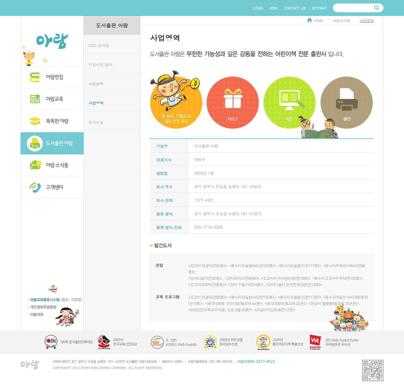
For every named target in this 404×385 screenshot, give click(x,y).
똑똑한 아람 (52, 121)
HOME (318, 20)
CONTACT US (294, 8)
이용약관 (55, 315)
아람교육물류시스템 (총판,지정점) (55, 300)
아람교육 (52, 99)
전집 (159, 265)
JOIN (273, 8)
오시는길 (96, 122)
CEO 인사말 (98, 45)
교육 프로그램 (168, 296)
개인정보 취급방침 (55, 308)
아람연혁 (96, 83)
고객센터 (52, 187)
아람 (52, 41)
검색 (376, 7)
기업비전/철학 (100, 64)
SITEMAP (319, 8)
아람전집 (52, 77)
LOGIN (258, 8)
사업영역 (96, 103)
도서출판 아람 (52, 143)
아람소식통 (52, 165)
